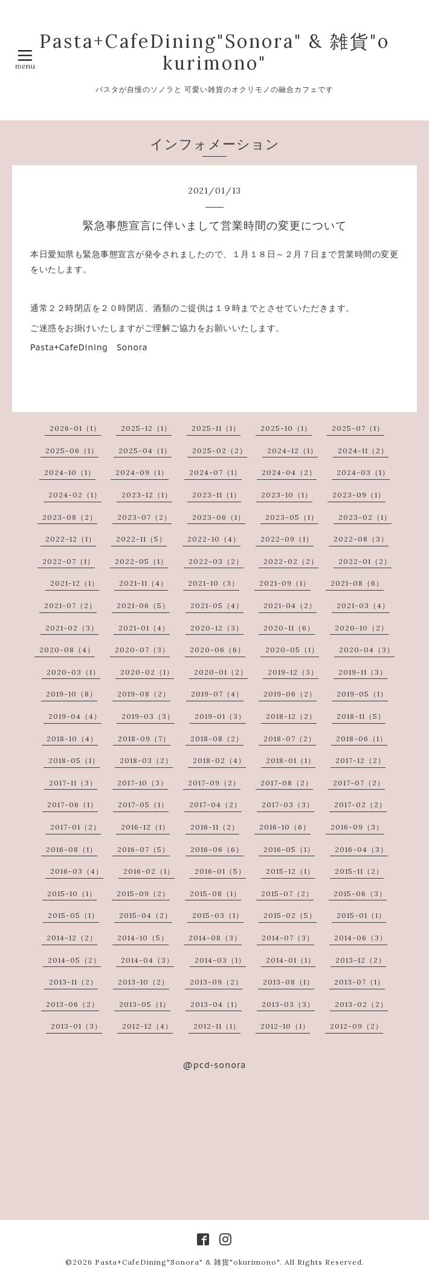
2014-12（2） (72, 937)
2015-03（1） (218, 915)
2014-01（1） (290, 960)
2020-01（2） (221, 672)
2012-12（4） (147, 1026)
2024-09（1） (142, 472)
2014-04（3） (147, 960)
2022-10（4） (213, 538)
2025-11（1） (216, 428)
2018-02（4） (219, 760)
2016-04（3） (361, 849)
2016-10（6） (285, 826)
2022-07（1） (68, 561)
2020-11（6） (289, 627)
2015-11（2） (359, 871)
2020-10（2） (362, 627)
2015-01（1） (361, 915)
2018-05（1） (74, 760)
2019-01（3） (220, 716)
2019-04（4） (75, 716)
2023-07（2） (144, 517)
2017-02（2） (360, 804)
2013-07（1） (359, 981)
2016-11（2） (214, 826)
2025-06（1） (71, 450)
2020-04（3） (367, 649)
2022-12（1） (70, 538)
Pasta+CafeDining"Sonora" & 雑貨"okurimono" (214, 52)
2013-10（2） (143, 981)
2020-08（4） (67, 649)
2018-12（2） (291, 716)
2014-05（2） (74, 960)
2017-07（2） (359, 782)
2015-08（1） (215, 893)
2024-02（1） (75, 494)
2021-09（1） (285, 583)
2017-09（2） (214, 782)
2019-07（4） (217, 693)
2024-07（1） (215, 472)
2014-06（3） (360, 937)
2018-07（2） (289, 738)
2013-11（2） (73, 981)
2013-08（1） (288, 981)
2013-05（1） (144, 1004)
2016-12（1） (145, 826)
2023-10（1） (286, 494)
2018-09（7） (144, 738)
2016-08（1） (71, 849)
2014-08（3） (215, 937)
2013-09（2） (216, 981)
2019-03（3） (148, 716)
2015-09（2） (143, 893)
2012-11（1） (216, 1026)
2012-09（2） (356, 1026)
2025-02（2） (219, 450)
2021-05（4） (217, 605)
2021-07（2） (70, 605)
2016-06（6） (217, 849)
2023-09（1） (358, 494)
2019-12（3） (293, 672)
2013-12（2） (360, 960)
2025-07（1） (358, 428)
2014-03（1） (220, 960)
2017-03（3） (288, 804)
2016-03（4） (76, 871)
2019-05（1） (362, 693)
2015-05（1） (73, 915)
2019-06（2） (290, 693)
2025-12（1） (146, 428)
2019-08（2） (143, 693)
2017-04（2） (215, 804)
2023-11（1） (216, 494)
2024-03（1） (363, 472)
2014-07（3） (288, 937)
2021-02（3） (71, 627)
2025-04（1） (145, 450)
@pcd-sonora (215, 1065)
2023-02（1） (365, 517)
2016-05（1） (289, 849)
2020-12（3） (217, 627)
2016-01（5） (220, 871)
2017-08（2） (286, 782)
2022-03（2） (216, 561)
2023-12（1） (146, 494)
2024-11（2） (363, 450)
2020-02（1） (147, 672)
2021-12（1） (74, 583)
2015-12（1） (290, 871)
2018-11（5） (361, 716)
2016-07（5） (143, 849)
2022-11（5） (141, 538)
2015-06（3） (360, 893)
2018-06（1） (361, 738)
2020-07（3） (142, 649)
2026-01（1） (75, 428)
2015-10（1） (72, 893)
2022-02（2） (290, 561)
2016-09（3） (357, 826)
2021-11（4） (143, 583)
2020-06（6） (217, 649)
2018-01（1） (290, 760)
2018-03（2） (146, 760)
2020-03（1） (73, 672)
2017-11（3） (73, 782)
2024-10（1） (69, 472)
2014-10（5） (143, 937)
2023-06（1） (218, 517)
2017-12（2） (360, 760)
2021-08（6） (357, 583)
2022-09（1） (287, 538)
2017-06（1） (72, 804)
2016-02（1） (149, 871)
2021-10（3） (213, 583)
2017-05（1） (143, 804)
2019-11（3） (362, 672)
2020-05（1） (292, 649)
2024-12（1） (292, 450)
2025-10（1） (286, 428)
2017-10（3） (142, 782)
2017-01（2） (75, 826)
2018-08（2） (217, 738)
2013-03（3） (288, 1004)
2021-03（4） (363, 605)
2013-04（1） (216, 1004)
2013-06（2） (72, 1004)
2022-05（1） (141, 561)
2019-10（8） (71, 693)
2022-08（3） (361, 538)
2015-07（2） (287, 893)
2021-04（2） (290, 605)
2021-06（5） (143, 605)
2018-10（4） (72, 738)
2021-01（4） (144, 627)
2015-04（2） (145, 915)
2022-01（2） (365, 561)
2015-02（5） (290, 915)
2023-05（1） (291, 517)
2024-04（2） (289, 472)
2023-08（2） (69, 517)
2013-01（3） (76, 1026)
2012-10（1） (285, 1026)
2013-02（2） (361, 1004)
